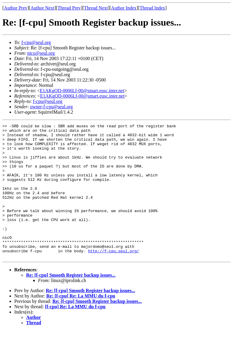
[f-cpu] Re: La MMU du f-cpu (75, 333)
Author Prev (15, 7)
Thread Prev (69, 7)
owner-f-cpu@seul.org (51, 106)
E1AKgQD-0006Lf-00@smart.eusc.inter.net (82, 90)
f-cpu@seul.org (36, 42)
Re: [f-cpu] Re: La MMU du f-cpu (80, 322)
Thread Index (152, 7)
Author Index (124, 7)
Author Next (42, 7)
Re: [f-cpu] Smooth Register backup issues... (70, 301)
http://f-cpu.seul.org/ (113, 276)
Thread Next (96, 7)
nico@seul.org (41, 53)
